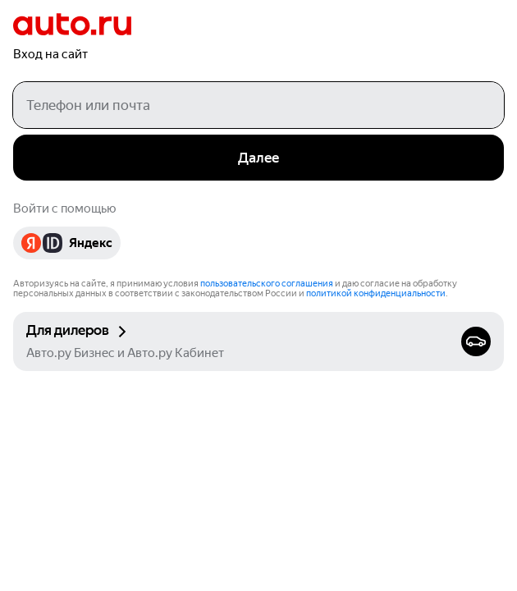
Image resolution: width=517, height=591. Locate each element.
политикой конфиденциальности (376, 293)
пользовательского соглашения (266, 283)
